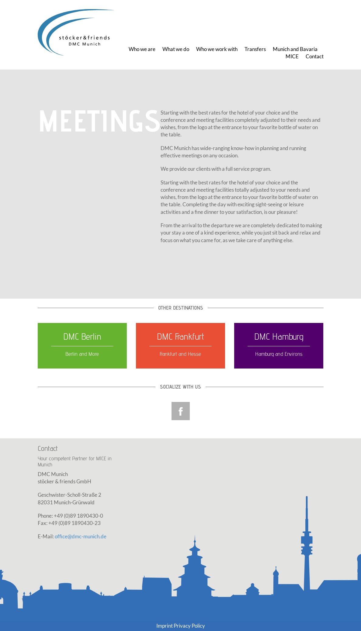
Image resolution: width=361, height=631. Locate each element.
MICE (292, 56)
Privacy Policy (189, 625)
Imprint (164, 625)
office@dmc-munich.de (80, 536)
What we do (175, 49)
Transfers (255, 49)
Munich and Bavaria (295, 49)
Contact (315, 56)
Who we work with (217, 49)
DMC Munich (79, 32)
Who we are (142, 49)
